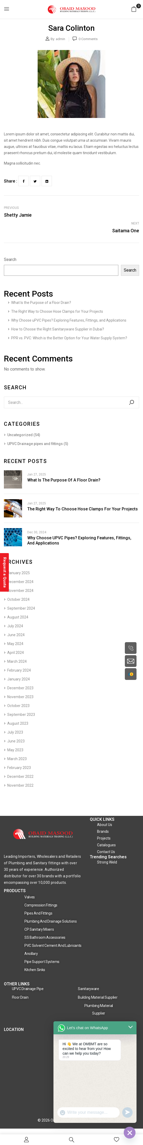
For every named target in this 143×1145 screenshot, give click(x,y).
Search (10, 259)
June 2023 (16, 741)
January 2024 (18, 679)
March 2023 (17, 759)
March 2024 (17, 661)
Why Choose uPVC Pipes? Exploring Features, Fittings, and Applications (68, 320)
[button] (134, 9)
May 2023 (15, 750)
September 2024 (21, 608)
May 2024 (15, 644)
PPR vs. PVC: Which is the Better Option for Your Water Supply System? (69, 338)
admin (60, 39)
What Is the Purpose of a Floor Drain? (41, 303)
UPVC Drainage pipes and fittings (35, 444)
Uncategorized (20, 435)
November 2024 (20, 591)
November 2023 (20, 697)
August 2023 (17, 723)
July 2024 (15, 626)
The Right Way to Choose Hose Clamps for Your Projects (57, 311)
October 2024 (18, 599)
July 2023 (15, 732)
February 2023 (19, 768)
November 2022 (20, 785)
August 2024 (17, 617)
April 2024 (15, 652)
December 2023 (20, 688)
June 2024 (16, 635)
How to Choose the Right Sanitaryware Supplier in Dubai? (57, 329)
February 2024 (19, 670)
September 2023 (21, 714)
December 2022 (20, 776)
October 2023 (18, 706)
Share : (10, 181)
